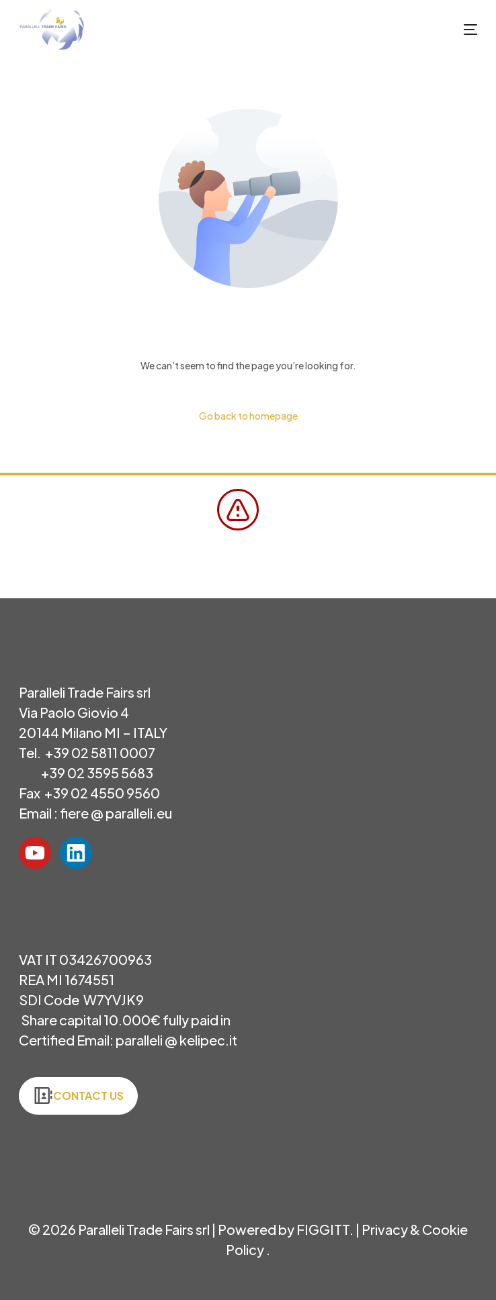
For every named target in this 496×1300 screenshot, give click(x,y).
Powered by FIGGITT (283, 1229)
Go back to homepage (248, 416)
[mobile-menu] (457, 29)
